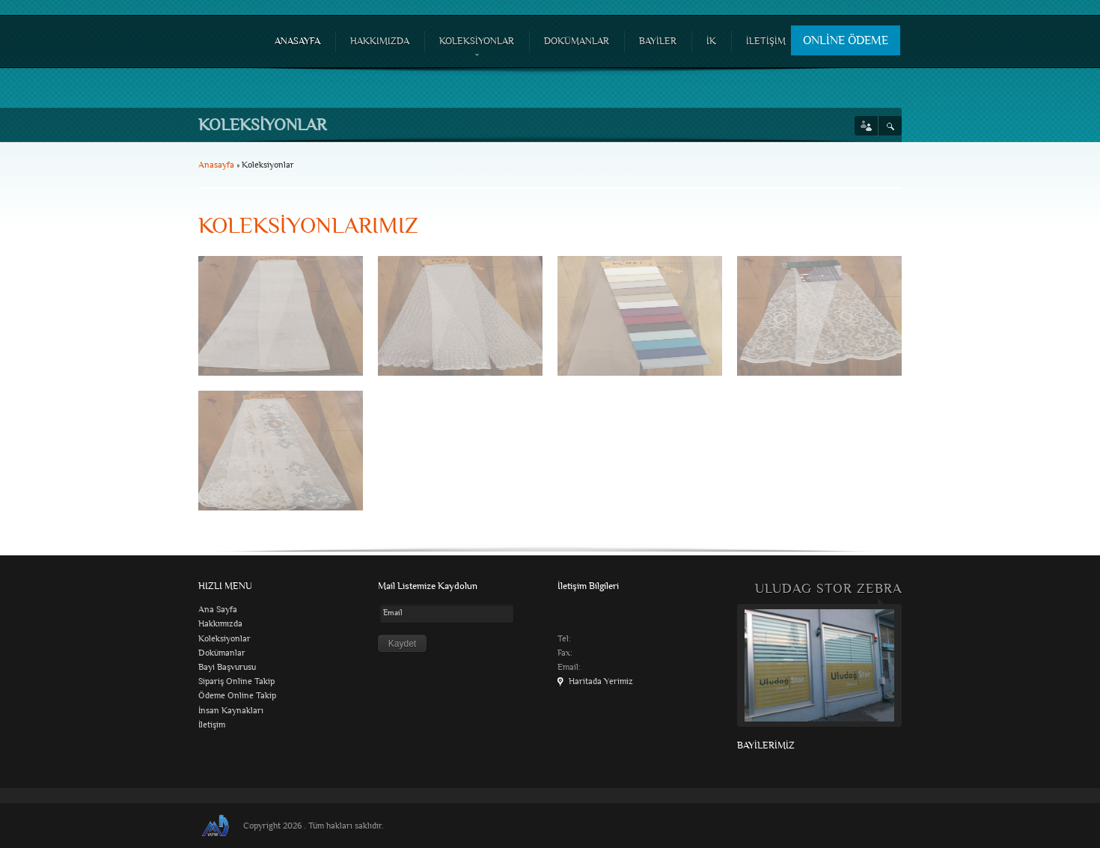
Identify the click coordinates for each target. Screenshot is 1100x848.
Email (393, 612)
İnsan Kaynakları (230, 711)
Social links (866, 125)
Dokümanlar (221, 653)
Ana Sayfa (217, 609)
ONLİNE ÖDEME (845, 40)
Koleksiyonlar (224, 639)
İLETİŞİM (766, 41)
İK (711, 41)
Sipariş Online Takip (236, 681)
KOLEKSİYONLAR (475, 48)
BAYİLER (657, 41)
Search (890, 125)
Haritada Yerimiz (601, 681)
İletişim (211, 725)
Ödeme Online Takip (237, 696)
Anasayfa (216, 165)
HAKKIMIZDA (379, 41)
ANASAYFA (297, 41)
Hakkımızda (220, 624)
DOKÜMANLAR (576, 41)
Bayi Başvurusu (227, 667)
